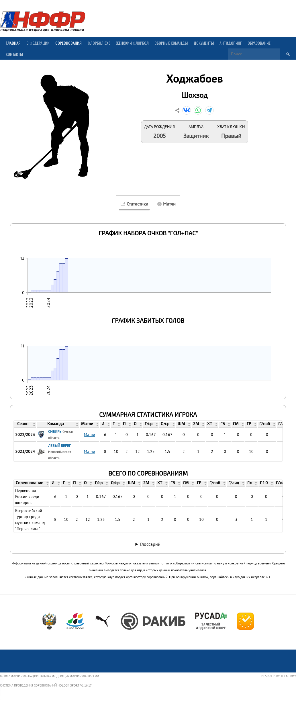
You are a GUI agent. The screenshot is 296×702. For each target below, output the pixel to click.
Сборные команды (171, 43)
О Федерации (38, 43)
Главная (13, 43)
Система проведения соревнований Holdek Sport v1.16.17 (46, 685)
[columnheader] (25, 424)
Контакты (14, 54)
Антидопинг (230, 43)
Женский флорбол (132, 43)
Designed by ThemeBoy (278, 676)
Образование (259, 43)
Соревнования (68, 43)
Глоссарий (150, 544)
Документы (203, 43)
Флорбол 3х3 (98, 43)
